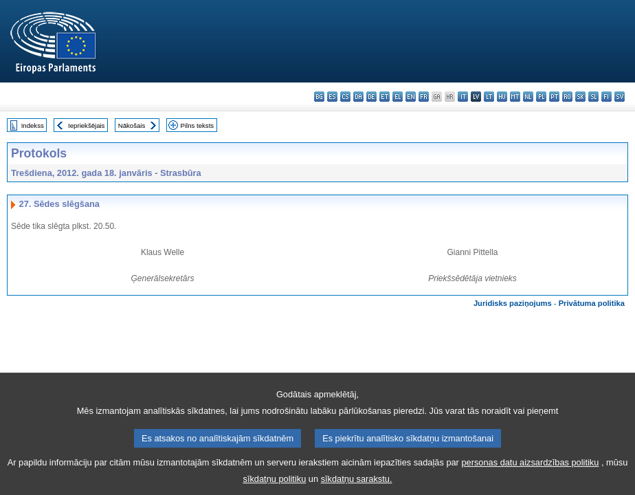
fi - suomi (606, 96)
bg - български (319, 96)
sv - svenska (619, 96)
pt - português (554, 96)
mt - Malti (515, 96)
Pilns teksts (197, 125)
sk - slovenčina (580, 96)
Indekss (32, 125)
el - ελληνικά (397, 96)
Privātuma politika (592, 303)
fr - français (424, 96)
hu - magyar (502, 96)
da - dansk (358, 96)
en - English (410, 96)
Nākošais (131, 125)
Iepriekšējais (86, 125)
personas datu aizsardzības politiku (530, 470)
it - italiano (463, 96)
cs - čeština (345, 96)
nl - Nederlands (528, 96)
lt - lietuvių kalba (489, 96)
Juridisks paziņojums (513, 303)
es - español (332, 96)
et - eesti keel (384, 96)
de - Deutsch (371, 96)
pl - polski (541, 96)
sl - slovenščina (593, 96)
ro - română (567, 96)
